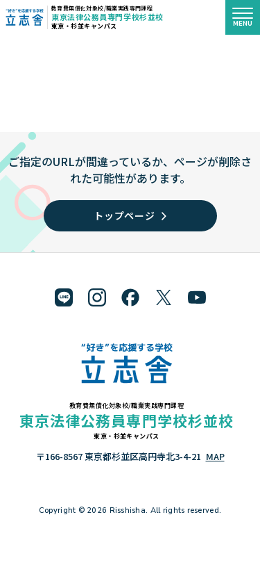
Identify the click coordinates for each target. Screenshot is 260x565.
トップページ (130, 215)
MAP (215, 456)
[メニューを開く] (242, 17)
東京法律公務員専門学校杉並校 (107, 16)
